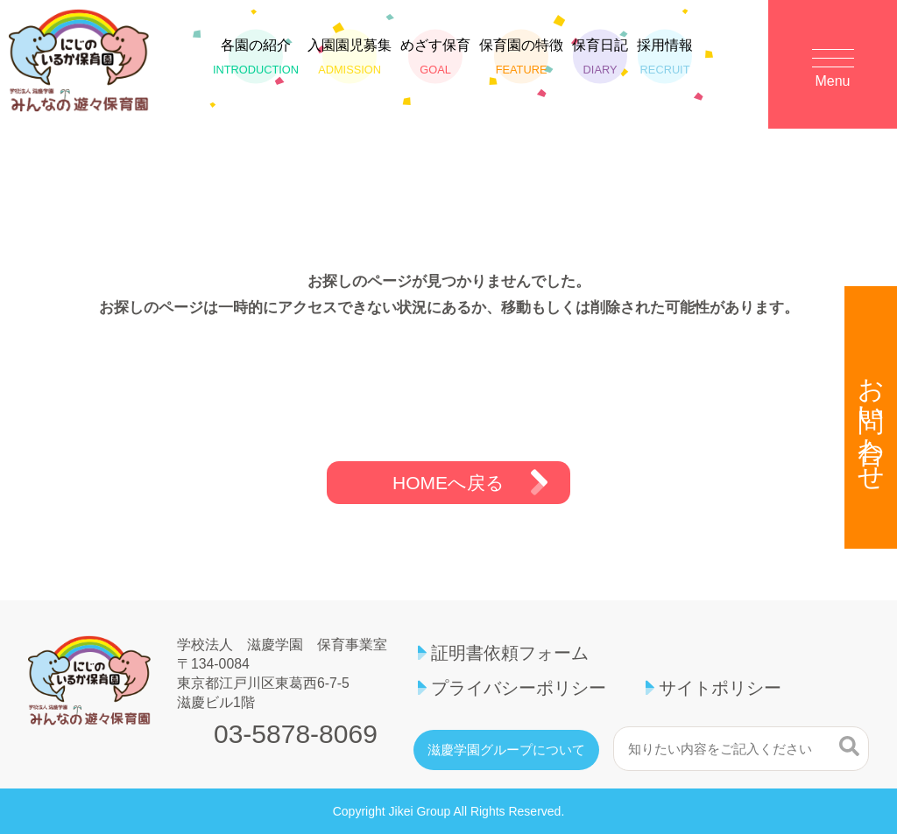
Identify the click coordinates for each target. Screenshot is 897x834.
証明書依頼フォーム (510, 652)
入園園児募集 (349, 57)
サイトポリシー (720, 687)
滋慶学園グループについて (506, 750)
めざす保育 (435, 57)
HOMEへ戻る (448, 483)
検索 (849, 746)
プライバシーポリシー (518, 687)
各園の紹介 (256, 57)
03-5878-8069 (296, 734)
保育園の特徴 (521, 57)
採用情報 (665, 57)
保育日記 (600, 57)
